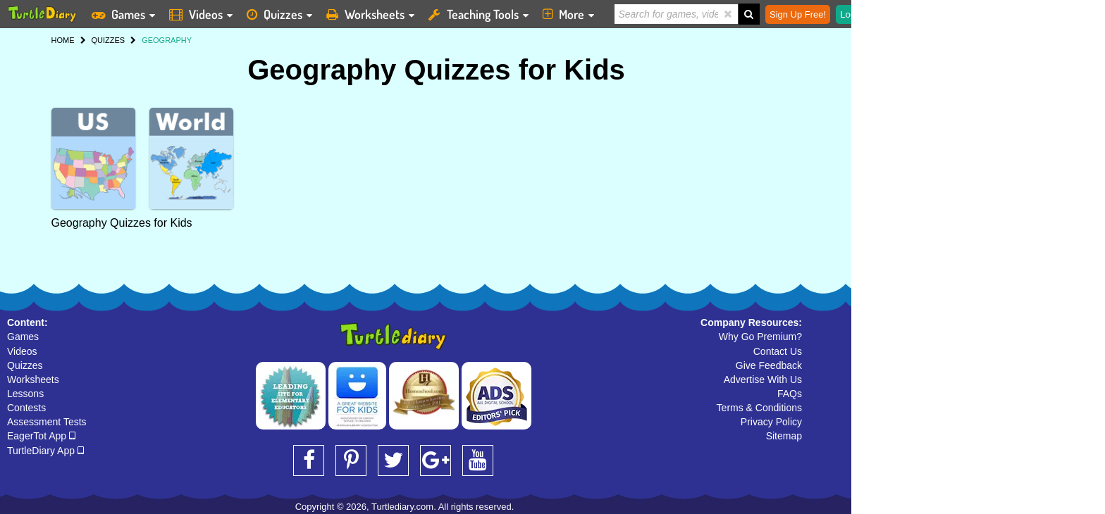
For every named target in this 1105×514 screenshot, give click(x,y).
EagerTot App (41, 435)
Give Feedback (769, 365)
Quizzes (25, 365)
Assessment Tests (47, 421)
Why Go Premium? (760, 336)
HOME (63, 40)
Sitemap (784, 435)
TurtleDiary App (45, 450)
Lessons (25, 393)
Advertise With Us (763, 379)
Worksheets (33, 379)
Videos (22, 351)
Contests (26, 407)
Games (23, 336)
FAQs (789, 393)
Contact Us (777, 351)
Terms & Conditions (759, 407)
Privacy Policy (771, 421)
